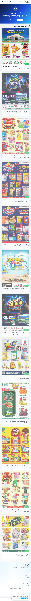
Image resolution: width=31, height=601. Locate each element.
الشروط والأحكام (26, 583)
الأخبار (28, 577)
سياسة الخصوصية (26, 581)
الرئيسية (27, 569)
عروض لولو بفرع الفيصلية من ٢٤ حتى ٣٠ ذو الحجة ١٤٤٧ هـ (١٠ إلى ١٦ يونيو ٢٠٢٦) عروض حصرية (16, 67)
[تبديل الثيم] (14, 2)
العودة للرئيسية (20, 19)
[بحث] (20, 2)
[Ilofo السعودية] (26, 564)
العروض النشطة (26, 571)
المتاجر (28, 573)
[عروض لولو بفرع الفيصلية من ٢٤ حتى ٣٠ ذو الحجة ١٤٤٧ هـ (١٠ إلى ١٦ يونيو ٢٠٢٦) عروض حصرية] (15, 46)
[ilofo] (27, 2)
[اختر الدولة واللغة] (10, 2)
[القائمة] (3, 2)
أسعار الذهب (27, 575)
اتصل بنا (28, 585)
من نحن (28, 579)
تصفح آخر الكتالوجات (12, 19)
